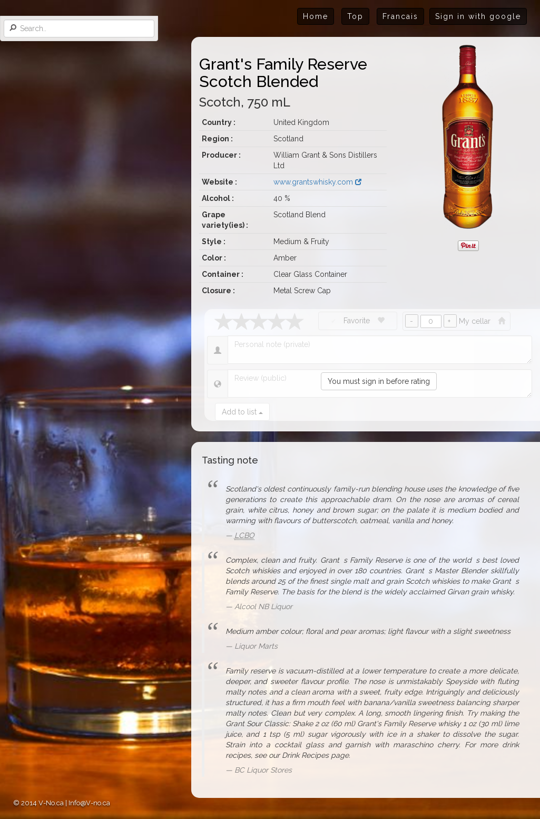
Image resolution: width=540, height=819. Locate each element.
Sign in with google (478, 16)
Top (355, 16)
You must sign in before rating (379, 381)
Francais (400, 16)
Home (315, 16)
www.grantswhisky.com (317, 182)
